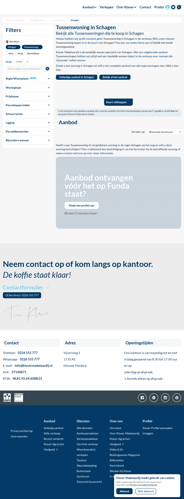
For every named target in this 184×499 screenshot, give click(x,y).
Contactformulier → (26, 287)
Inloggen (148, 433)
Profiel (159, 7)
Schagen (75, 20)
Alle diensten (84, 428)
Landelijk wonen (37, 20)
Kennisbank (117, 465)
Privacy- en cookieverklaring (143, 484)
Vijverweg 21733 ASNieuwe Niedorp (75, 359)
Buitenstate (84, 471)
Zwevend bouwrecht (89, 481)
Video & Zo (116, 449)
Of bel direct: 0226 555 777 (22, 295)
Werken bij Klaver (121, 471)
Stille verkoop (52, 433)
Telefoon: (20, 353)
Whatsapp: (21, 359)
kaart (33, 78)
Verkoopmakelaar (87, 438)
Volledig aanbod (53, 428)
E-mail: (27, 365)
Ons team (115, 428)
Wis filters (14, 41)
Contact (145, 7)
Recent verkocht (54, 438)
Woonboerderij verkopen (86, 452)
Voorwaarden (19, 436)
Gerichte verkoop (87, 444)
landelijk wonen (95, 52)
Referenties (117, 460)
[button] (88, 7)
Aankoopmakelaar (88, 433)
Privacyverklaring (21, 431)
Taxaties (82, 460)
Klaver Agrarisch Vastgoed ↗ (54, 447)
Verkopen (107, 7)
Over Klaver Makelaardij (124, 433)
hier (160, 111)
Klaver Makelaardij (15, 20)
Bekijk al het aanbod (115, 77)
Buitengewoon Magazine (125, 455)
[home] (17, 7)
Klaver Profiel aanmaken (157, 428)
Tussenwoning (58, 20)
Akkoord (124, 491)
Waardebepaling (87, 465)
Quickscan (83, 476)
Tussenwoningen (66, 56)
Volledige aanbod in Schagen (76, 77)
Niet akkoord (146, 491)
